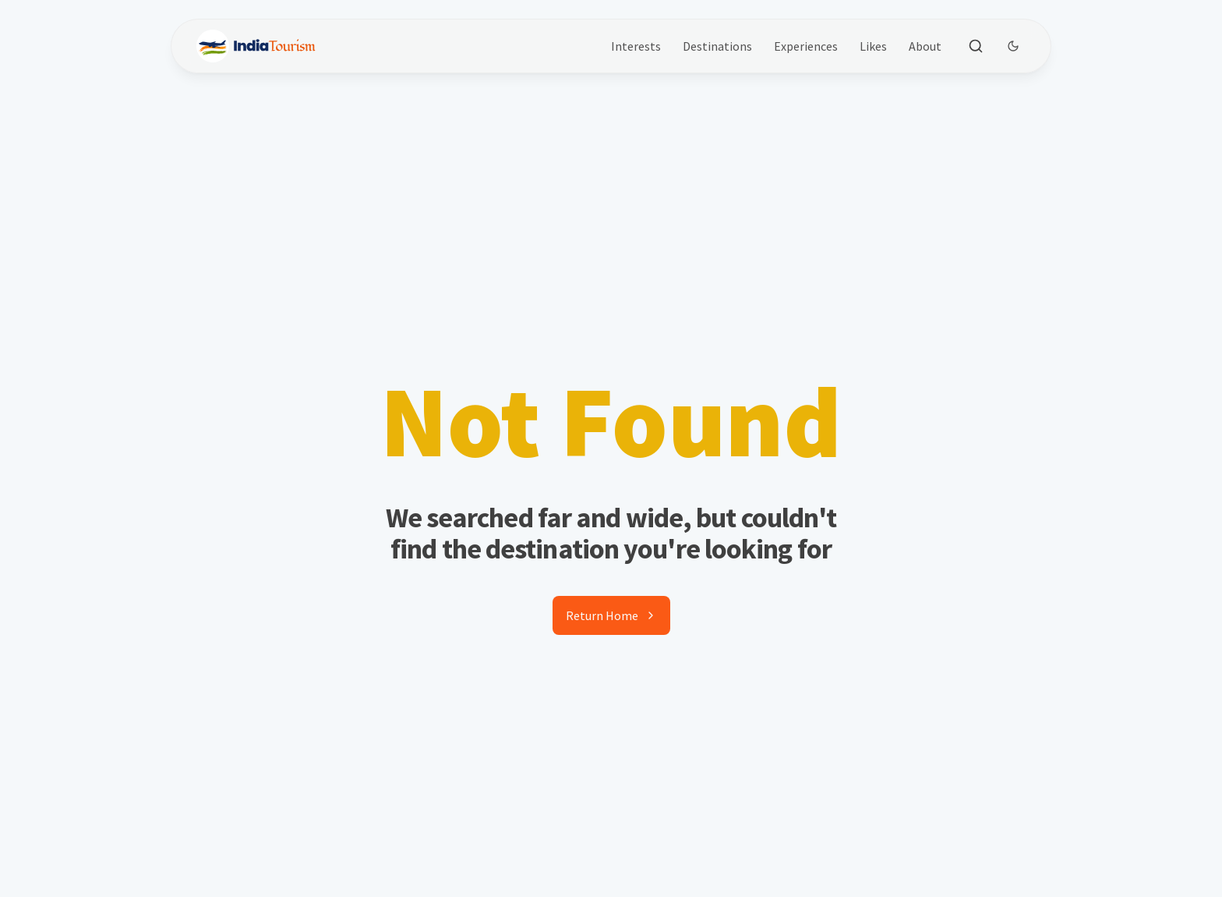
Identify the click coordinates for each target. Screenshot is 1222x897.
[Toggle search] (975, 46)
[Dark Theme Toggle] (1013, 46)
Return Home (611, 615)
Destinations (717, 46)
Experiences (806, 46)
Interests (636, 46)
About (925, 46)
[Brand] (256, 46)
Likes (873, 46)
